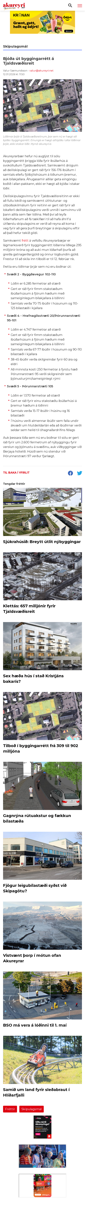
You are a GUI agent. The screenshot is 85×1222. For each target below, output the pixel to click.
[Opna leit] (70, 5)
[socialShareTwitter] (79, 473)
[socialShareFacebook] (70, 473)
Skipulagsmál (31, 1109)
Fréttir (10, 1109)
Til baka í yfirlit (16, 472)
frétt (25, 240)
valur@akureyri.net (41, 70)
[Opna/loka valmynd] (79, 5)
